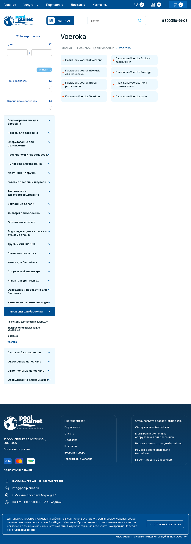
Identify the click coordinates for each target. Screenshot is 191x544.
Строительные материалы (26, 370)
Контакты (100, 5)
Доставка (78, 5)
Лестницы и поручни (22, 173)
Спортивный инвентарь (24, 271)
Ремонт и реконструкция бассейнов (158, 443)
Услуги (29, 5)
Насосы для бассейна (23, 133)
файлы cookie (106, 518)
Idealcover (13, 335)
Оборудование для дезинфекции (21, 143)
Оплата (69, 433)
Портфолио (54, 5)
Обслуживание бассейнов (152, 427)
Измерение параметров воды (28, 302)
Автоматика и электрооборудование (23, 192)
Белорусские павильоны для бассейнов (23, 329)
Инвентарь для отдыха (23, 280)
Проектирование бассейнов (153, 459)
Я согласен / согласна (165, 524)
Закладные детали (21, 204)
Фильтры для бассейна (24, 213)
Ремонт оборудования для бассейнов (152, 451)
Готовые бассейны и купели (27, 182)
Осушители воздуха (21, 222)
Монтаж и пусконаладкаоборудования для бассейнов (154, 435)
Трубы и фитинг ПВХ (21, 244)
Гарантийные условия (78, 459)
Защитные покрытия (22, 253)
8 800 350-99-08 (174, 20)
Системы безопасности (24, 352)
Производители (75, 421)
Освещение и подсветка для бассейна (27, 291)
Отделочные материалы (25, 361)
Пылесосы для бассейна (25, 163)
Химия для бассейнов (22, 262)
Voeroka (12, 341)
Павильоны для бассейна (25, 311)
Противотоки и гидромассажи (28, 154)
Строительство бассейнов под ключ (159, 421)
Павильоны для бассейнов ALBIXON (27, 321)
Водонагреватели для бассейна (23, 121)
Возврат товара (75, 452)
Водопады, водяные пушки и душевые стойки (27, 233)
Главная (10, 5)
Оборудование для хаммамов (28, 380)
